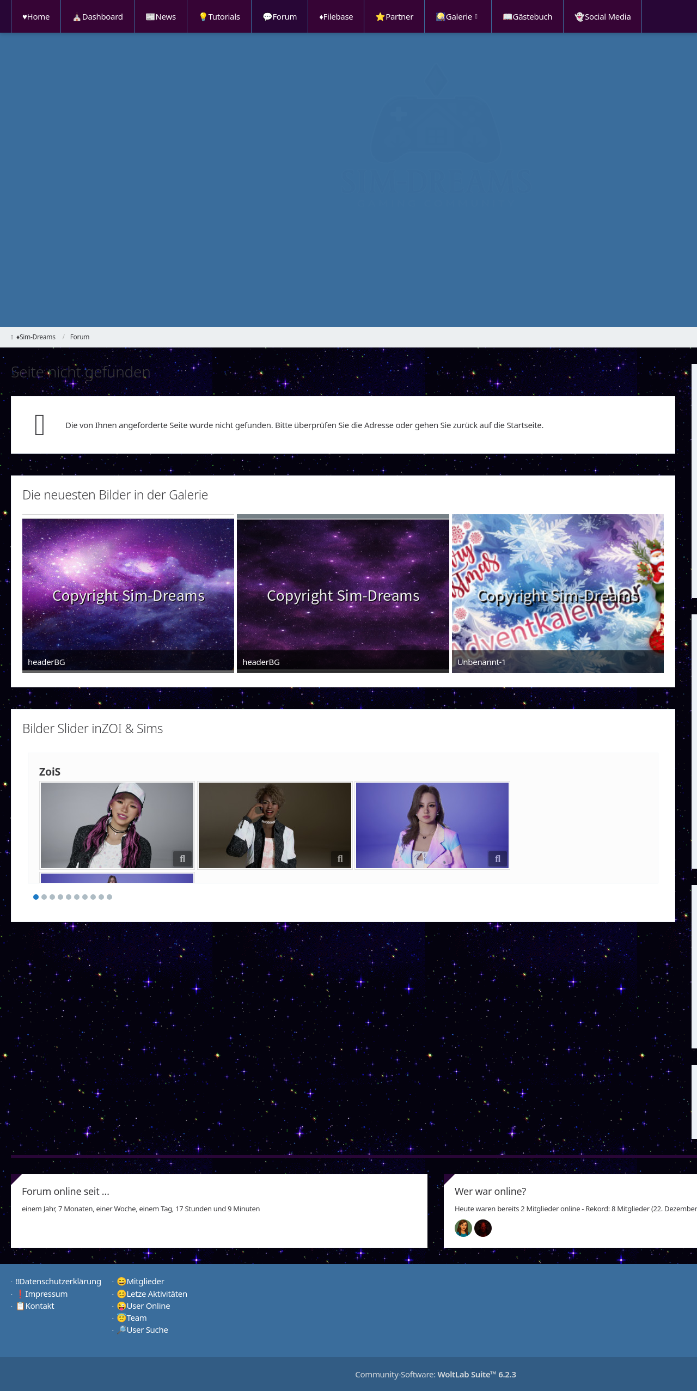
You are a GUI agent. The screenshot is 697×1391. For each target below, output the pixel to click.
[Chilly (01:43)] (468, 1228)
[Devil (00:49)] (487, 1228)
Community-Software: (435, 1374)
